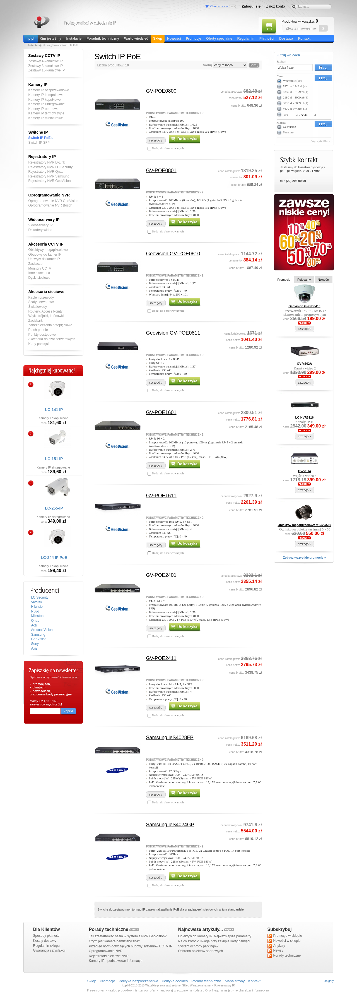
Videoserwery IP (40, 225)
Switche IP (38, 132)
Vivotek (36, 602)
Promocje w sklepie (284, 936)
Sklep (157, 38)
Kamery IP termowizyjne (46, 113)
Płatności (266, 38)
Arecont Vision (42, 630)
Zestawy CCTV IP (44, 55)
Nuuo (35, 611)
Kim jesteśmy (50, 38)
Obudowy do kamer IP (45, 254)
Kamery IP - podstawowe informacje (116, 961)
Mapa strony (235, 981)
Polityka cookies (175, 981)
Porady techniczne (284, 956)
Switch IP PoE (39, 138)
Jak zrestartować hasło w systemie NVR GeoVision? (128, 936)
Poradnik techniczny (102, 38)
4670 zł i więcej (293, 108)
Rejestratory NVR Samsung (48, 176)
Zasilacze (35, 264)
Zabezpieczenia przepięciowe (50, 325)
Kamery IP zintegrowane (46, 104)
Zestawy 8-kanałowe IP (45, 66)
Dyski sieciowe (39, 278)
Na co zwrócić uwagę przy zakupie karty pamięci (214, 941)
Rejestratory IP (42, 156)
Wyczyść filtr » (321, 141)
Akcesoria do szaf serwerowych (51, 339)
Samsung (38, 635)
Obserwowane (219, 6)
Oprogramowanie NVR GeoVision (53, 201)
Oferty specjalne (219, 38)
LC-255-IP (54, 508)
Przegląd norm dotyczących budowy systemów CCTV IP (130, 946)
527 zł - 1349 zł (292, 86)
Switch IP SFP (39, 143)
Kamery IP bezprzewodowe (48, 90)
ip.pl (31, 38)
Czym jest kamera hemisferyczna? (114, 941)
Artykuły (276, 946)
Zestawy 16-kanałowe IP (46, 70)
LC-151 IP (54, 459)
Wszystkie (292, 80)
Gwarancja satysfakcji (49, 950)
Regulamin (245, 38)
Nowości (174, 38)
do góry (329, 981)
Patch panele (38, 330)
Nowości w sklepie (284, 941)
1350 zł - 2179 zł (293, 91)
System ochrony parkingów (198, 946)
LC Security (40, 597)
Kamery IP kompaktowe (46, 95)
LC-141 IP (54, 409)
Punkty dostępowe (42, 335)
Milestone (38, 616)
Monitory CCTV (39, 268)
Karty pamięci (38, 344)
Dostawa (286, 38)
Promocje (193, 38)
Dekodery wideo (40, 230)
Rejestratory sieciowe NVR (109, 956)
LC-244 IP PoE (54, 557)
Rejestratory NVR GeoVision (49, 181)
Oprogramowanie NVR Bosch (50, 205)
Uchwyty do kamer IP (44, 259)
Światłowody (37, 307)
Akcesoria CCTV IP (46, 244)
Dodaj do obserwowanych (167, 148)
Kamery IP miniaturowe (45, 118)
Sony (35, 644)
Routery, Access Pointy (45, 311)
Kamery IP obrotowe (43, 109)
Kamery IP (42, 23)
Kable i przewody (41, 297)
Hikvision (38, 607)
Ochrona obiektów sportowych (200, 951)
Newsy (275, 950)
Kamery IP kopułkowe (44, 100)
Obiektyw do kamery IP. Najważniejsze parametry (215, 936)
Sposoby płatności (46, 936)
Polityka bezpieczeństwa (138, 981)
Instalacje (74, 38)
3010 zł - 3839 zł (293, 103)
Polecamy (304, 279)
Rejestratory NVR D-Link (46, 162)
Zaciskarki (36, 321)
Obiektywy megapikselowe (48, 250)
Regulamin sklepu (46, 946)
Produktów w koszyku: (300, 21)
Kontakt (304, 38)
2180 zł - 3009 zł (293, 97)
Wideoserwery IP (44, 219)
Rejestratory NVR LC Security (50, 167)
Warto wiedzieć (136, 38)
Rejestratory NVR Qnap (46, 172)
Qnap (35, 621)
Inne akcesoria (39, 273)
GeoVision (39, 639)
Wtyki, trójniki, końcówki (46, 316)
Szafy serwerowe (41, 302)
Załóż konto (275, 6)
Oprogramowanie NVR (49, 195)
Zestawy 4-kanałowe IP (45, 61)
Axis (34, 648)
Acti (34, 625)
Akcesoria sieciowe (46, 291)
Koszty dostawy (44, 941)
